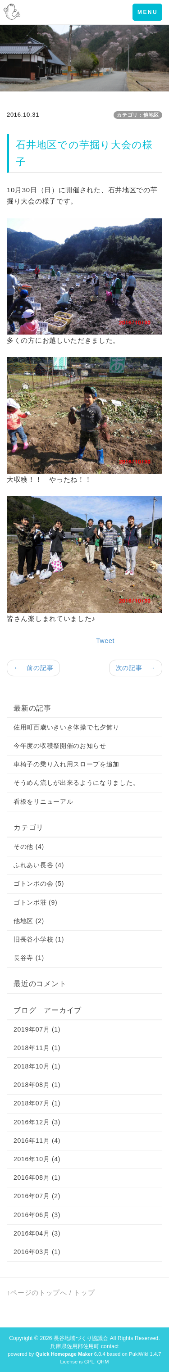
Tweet (105, 640)
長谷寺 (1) (29, 957)
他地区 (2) (29, 920)
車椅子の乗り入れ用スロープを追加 (66, 764)
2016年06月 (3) (37, 1214)
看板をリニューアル (43, 801)
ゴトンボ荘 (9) (35, 902)
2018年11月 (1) (37, 1047)
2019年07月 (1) (37, 1029)
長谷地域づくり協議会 (81, 1338)
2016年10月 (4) (37, 1159)
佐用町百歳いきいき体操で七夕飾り (66, 727)
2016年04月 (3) (37, 1233)
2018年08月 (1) (37, 1084)
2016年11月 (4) (37, 1140)
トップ (84, 1292)
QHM (103, 1361)
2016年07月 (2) (37, 1196)
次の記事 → (135, 667)
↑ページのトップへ (37, 1292)
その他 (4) (29, 846)
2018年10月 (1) (37, 1066)
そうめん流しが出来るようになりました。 (76, 782)
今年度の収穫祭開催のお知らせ (60, 745)
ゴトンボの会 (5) (39, 883)
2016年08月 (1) (37, 1177)
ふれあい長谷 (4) (39, 865)
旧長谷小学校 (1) (39, 939)
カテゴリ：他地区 (138, 115)
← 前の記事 (33, 667)
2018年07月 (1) (37, 1103)
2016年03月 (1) (37, 1251)
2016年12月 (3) (37, 1122)
